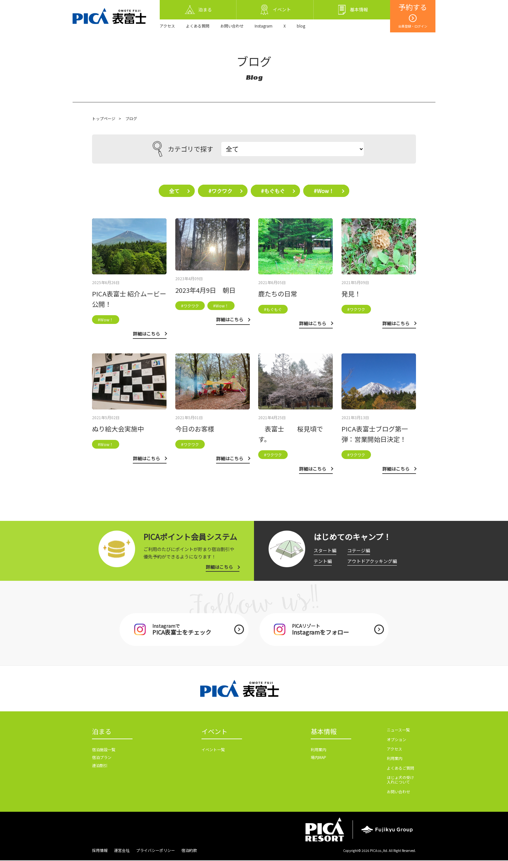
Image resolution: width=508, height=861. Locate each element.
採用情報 (100, 851)
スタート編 (325, 550)
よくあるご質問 (400, 768)
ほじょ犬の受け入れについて (400, 780)
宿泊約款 (189, 851)
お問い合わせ (232, 26)
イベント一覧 (213, 750)
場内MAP (318, 758)
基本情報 (324, 732)
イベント (214, 732)
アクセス (167, 26)
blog (301, 26)
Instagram (263, 26)
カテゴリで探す (183, 149)
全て (173, 191)
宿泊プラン (101, 758)
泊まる (101, 732)
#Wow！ (325, 191)
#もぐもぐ (273, 191)
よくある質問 (197, 26)
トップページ (103, 118)
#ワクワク (220, 191)
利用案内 (318, 750)
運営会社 (122, 851)
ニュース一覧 (398, 730)
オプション (396, 740)
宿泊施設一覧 (103, 750)
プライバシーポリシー (155, 851)
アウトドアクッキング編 (372, 561)
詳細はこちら (219, 567)
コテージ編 (358, 550)
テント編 (323, 561)
